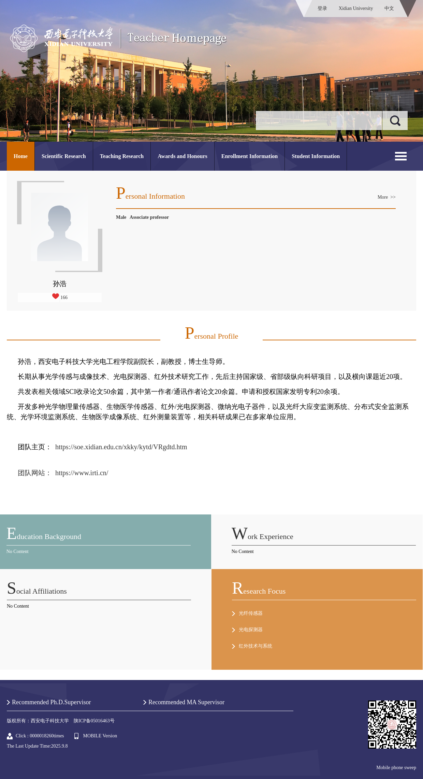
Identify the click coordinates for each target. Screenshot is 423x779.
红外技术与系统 (255, 646)
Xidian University (356, 8)
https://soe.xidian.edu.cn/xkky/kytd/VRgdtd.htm (122, 447)
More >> (387, 197)
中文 (389, 8)
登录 (322, 8)
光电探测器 (251, 629)
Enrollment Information (249, 156)
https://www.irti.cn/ (81, 473)
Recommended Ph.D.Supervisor (51, 702)
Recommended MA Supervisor (186, 702)
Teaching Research (122, 156)
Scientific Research (64, 156)
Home (21, 156)
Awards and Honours (182, 156)
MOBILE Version (100, 735)
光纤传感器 (251, 613)
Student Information (316, 156)
